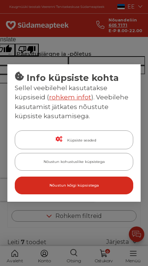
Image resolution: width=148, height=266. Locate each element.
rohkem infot (70, 97)
